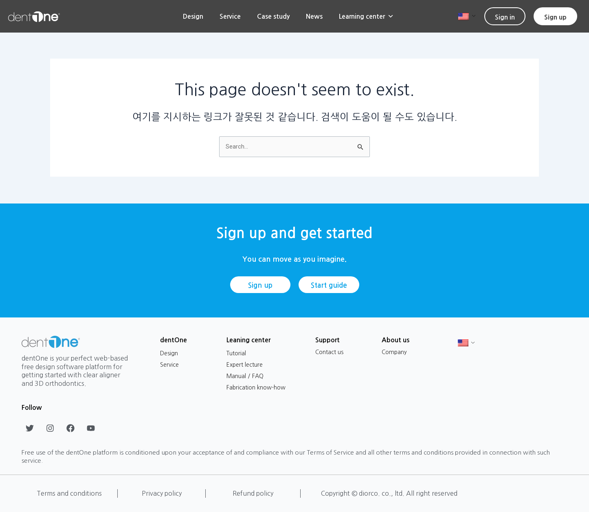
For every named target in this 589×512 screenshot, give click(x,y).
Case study (273, 16)
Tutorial (236, 353)
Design (193, 16)
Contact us (329, 352)
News (314, 16)
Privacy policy (162, 493)
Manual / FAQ (245, 376)
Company (394, 352)
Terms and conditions (69, 493)
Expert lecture (244, 365)
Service (230, 16)
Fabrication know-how (256, 387)
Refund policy (253, 493)
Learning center (366, 16)
